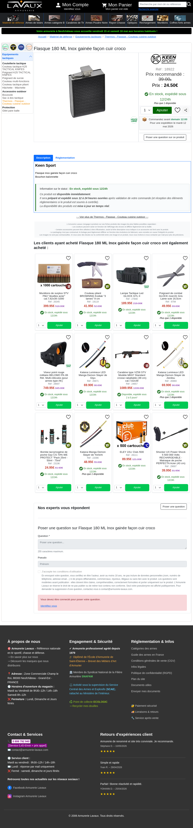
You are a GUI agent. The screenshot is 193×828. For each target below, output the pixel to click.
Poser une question (174, 506)
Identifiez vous (72, 9)
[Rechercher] (189, 4)
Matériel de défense (61, 36)
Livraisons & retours (147, 711)
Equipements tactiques (88, 36)
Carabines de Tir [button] (75, 19)
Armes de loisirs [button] (34, 19)
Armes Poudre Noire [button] (96, 19)
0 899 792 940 (21, 741)
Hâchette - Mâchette (13, 87)
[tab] (43, 158)
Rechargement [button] (147, 19)
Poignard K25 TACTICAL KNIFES (16, 73)
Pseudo (42, 557)
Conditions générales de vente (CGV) (153, 660)
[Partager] (185, 110)
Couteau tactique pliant (15, 84)
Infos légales (138, 666)
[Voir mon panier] (104, 5)
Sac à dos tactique (12, 97)
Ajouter (162, 110)
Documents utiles (141, 685)
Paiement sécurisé (146, 705)
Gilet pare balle (10, 110)
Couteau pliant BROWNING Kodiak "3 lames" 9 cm (93, 296)
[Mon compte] (58, 5)
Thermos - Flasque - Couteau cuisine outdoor (130, 36)
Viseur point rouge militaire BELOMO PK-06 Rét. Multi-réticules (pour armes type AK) (54, 376)
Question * (44, 536)
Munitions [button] (162, 19)
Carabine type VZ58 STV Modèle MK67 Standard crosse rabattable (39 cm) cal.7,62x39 (131, 376)
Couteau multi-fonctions (15, 81)
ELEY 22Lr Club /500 (132, 452)
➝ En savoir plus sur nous (23, 656)
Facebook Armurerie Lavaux (27, 788)
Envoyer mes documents (145, 691)
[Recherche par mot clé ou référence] (163, 4)
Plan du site (138, 679)
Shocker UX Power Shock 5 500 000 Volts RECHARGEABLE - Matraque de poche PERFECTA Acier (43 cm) (170, 458)
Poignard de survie (13, 78)
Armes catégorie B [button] (54, 19)
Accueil (42, 36)
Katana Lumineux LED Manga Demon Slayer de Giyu (93, 375)
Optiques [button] (132, 19)
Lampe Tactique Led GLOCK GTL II (131, 294)
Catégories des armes (144, 648)
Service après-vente (147, 718)
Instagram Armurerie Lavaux (27, 796)
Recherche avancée (149, 9)
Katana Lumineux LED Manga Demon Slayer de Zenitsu (171, 375)
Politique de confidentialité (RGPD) (151, 672)
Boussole (7, 94)
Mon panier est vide (117, 9)
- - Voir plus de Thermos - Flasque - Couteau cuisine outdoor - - (112, 216)
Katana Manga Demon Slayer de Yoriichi (93, 453)
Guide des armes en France (147, 654)
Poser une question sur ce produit (165, 137)
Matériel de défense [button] (13, 19)
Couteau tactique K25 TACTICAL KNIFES (14, 68)
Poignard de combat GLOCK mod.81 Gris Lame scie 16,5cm (170, 296)
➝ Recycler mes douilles (83, 705)
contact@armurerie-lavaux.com (29, 749)
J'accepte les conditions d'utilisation (62, 571)
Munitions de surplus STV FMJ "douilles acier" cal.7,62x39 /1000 (54, 296)
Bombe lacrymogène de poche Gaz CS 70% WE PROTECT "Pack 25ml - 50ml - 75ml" (53, 456)
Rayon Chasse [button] (117, 19)
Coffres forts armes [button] (180, 19)
